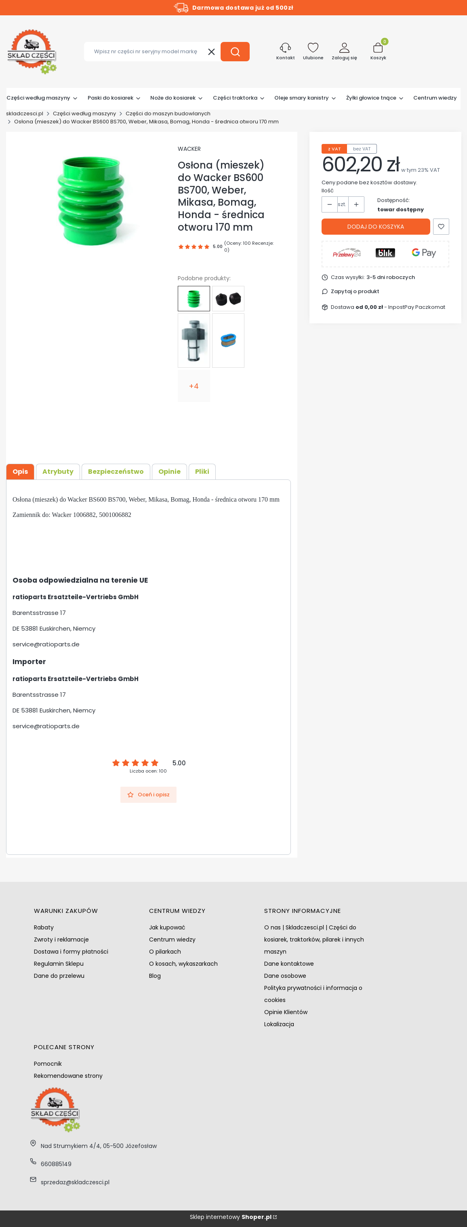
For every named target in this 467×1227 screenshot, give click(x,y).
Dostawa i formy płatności (71, 952)
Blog (155, 976)
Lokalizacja (279, 1024)
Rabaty (44, 927)
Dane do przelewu (59, 976)
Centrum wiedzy (172, 939)
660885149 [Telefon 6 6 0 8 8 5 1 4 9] (56, 1164)
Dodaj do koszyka (375, 227)
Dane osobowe (285, 976)
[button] (235, 51)
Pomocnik (48, 1064)
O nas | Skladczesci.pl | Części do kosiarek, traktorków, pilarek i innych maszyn (314, 939)
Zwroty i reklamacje (61, 939)
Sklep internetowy (230, 1217)
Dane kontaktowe (289, 964)
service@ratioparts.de (46, 644)
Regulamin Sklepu (59, 964)
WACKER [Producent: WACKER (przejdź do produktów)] (189, 149)
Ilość (328, 190)
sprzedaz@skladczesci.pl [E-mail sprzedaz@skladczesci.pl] (75, 1182)
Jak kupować (167, 927)
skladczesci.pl (24, 113)
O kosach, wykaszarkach (183, 964)
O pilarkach (165, 952)
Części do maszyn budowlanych (168, 113)
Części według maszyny (84, 113)
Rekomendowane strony (68, 1076)
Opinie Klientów (285, 1012)
